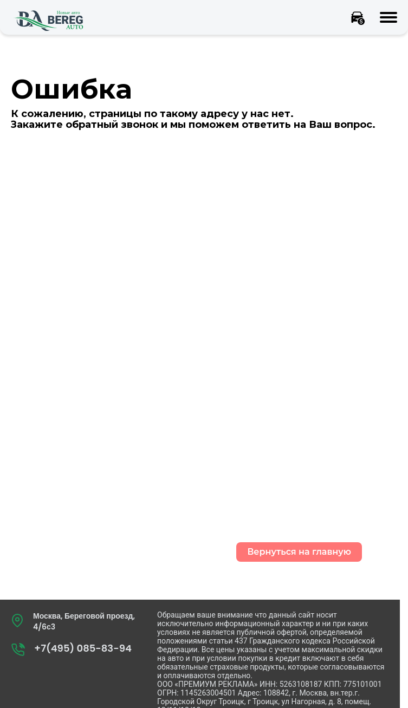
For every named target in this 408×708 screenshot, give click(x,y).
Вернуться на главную (299, 552)
